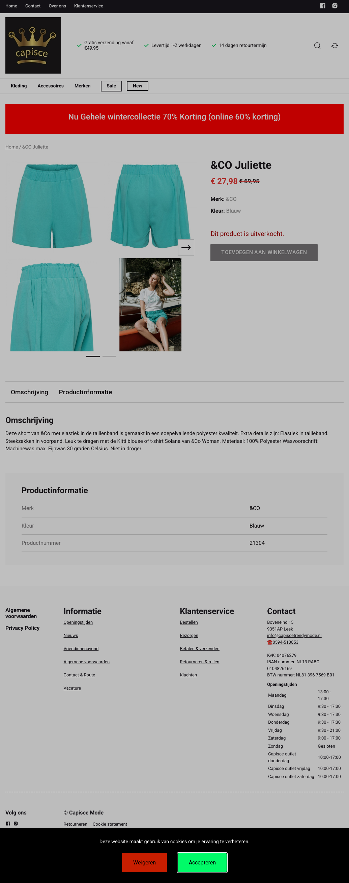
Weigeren (144, 862)
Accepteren (202, 862)
